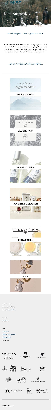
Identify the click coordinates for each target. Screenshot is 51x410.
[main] (25, 14)
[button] (2, 2)
